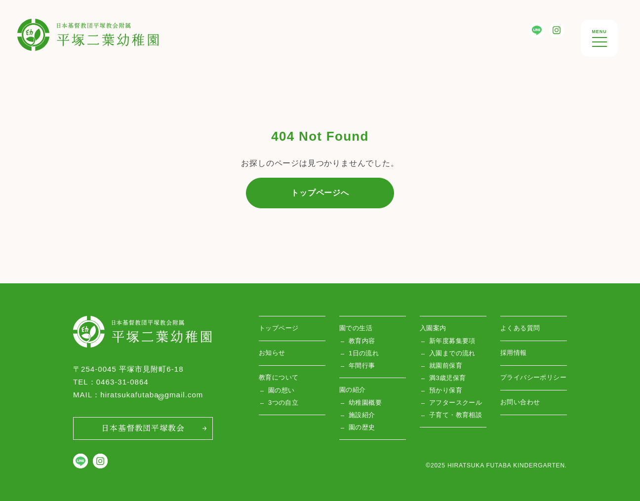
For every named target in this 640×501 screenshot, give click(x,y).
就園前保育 (445, 365)
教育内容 (362, 341)
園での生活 (355, 328)
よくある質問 (520, 328)
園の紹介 (352, 389)
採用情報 (513, 352)
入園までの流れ (452, 353)
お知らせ (272, 352)
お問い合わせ (520, 402)
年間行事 (362, 365)
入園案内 (433, 328)
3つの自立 (283, 402)
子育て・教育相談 (455, 415)
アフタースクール (455, 402)
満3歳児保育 (447, 378)
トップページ (278, 328)
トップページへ (320, 193)
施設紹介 (362, 415)
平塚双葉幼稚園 (46, 26)
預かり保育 (445, 390)
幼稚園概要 (365, 402)
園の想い (281, 390)
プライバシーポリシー (533, 377)
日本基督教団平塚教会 (142, 427)
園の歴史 (362, 427)
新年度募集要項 (452, 341)
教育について (278, 377)
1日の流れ (364, 353)
